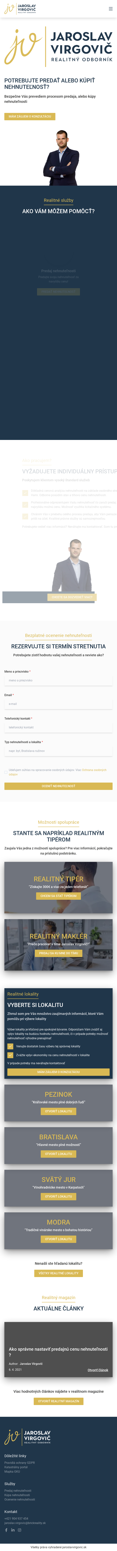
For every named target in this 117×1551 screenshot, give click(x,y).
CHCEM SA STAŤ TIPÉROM (58, 896)
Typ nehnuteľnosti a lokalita (23, 742)
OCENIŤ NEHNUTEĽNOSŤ (58, 786)
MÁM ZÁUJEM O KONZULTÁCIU (26, 116)
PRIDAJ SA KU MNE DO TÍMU (58, 953)
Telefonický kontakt (18, 718)
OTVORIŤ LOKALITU (58, 1111)
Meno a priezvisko (17, 671)
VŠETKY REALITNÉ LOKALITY (58, 1273)
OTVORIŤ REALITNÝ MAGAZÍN (58, 1401)
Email (9, 695)
